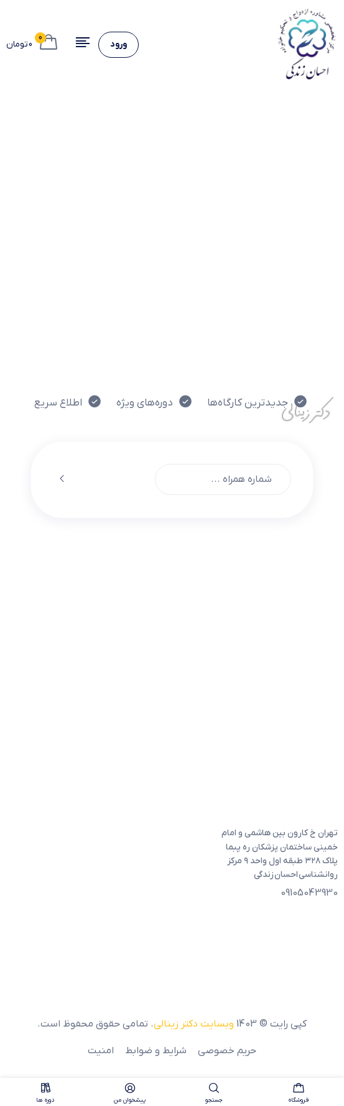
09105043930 (309, 893)
